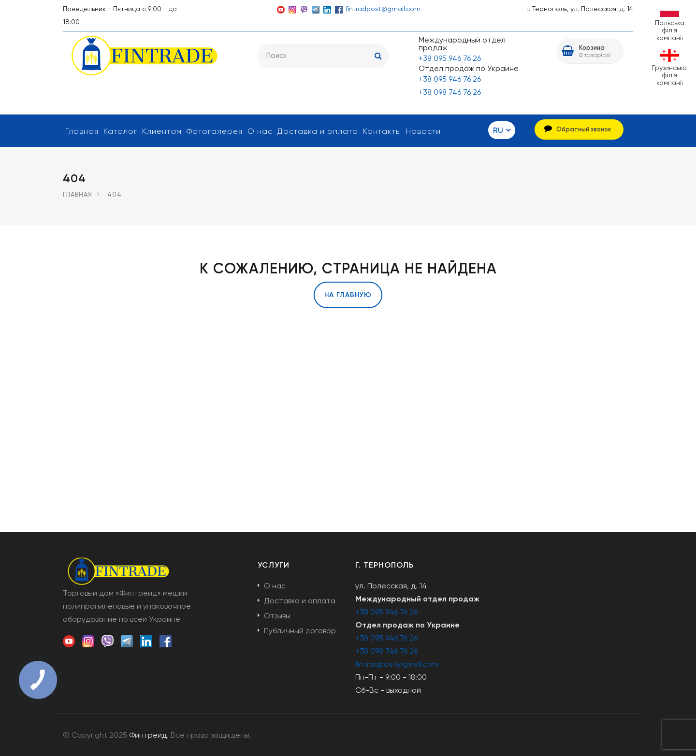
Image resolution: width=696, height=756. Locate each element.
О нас (260, 131)
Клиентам (162, 131)
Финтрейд (148, 735)
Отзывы (277, 615)
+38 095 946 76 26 (450, 58)
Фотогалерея (215, 131)
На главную (348, 295)
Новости (423, 131)
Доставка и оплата (317, 131)
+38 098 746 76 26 (450, 92)
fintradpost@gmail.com (383, 9)
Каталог (120, 131)
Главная (82, 131)
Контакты (382, 131)
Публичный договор (300, 630)
